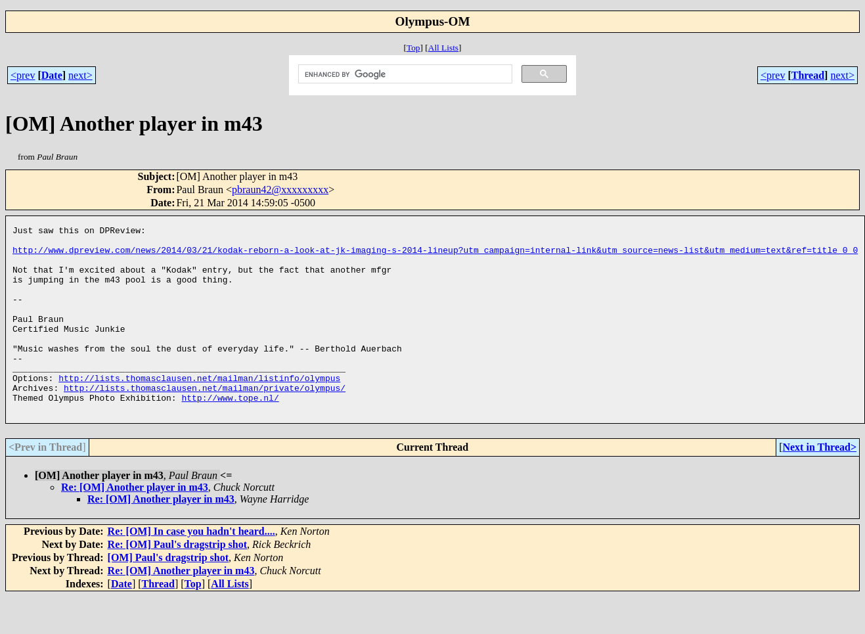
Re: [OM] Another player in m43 (134, 524)
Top (413, 48)
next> (80, 75)
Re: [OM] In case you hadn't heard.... (191, 568)
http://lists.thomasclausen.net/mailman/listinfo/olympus (199, 409)
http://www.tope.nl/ (229, 433)
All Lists (443, 48)
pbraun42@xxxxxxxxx (280, 189)
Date (51, 75)
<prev (23, 75)
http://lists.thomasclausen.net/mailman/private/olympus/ (204, 421)
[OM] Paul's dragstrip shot (168, 594)
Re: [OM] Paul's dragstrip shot (177, 581)
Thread (807, 75)
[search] (404, 74)
